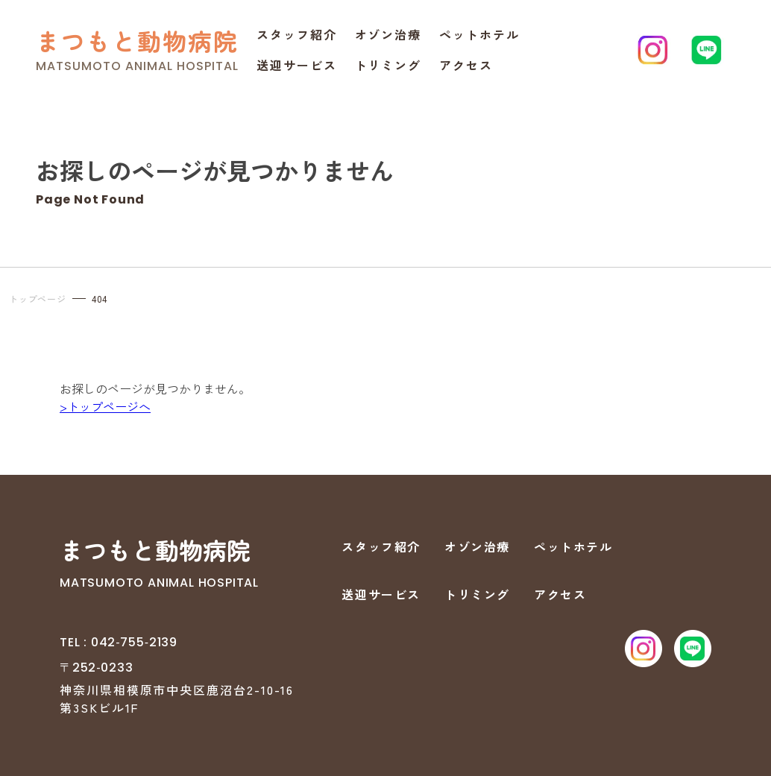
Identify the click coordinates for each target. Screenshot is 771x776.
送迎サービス (297, 65)
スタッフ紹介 (297, 34)
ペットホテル (479, 34)
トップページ (37, 298)
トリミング (388, 65)
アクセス (466, 65)
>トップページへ (105, 406)
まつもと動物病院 (137, 40)
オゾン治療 (388, 34)
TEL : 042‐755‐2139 (118, 642)
